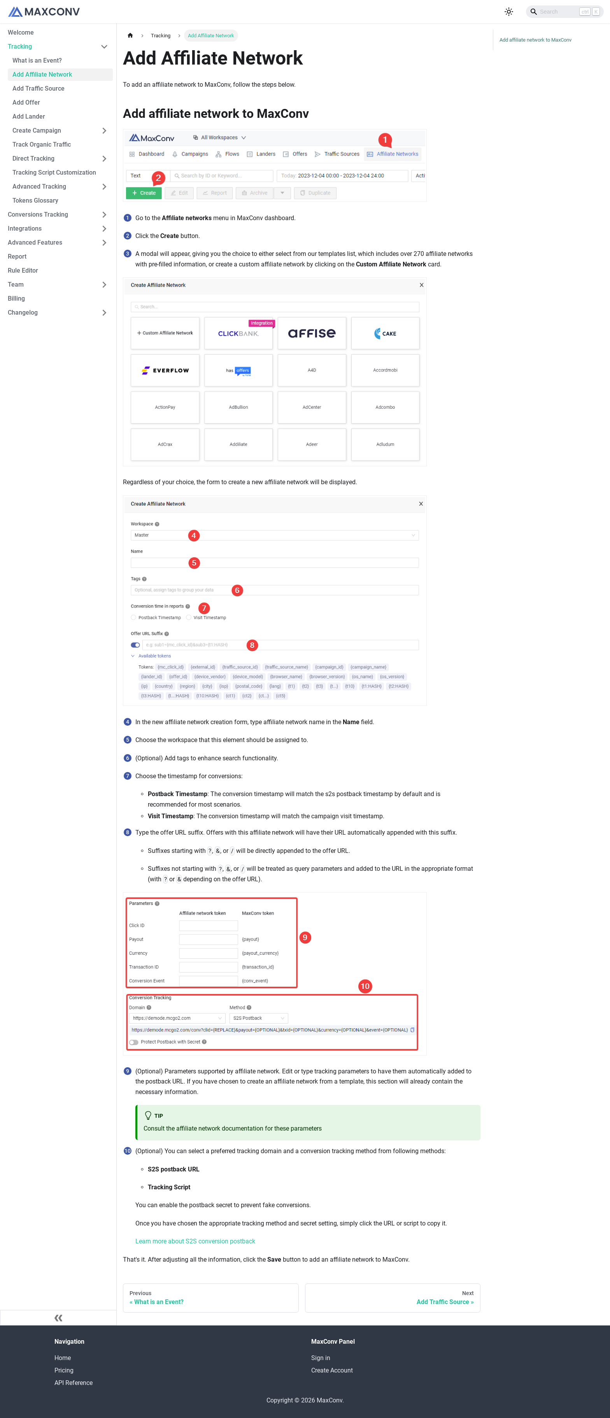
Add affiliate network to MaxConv (535, 40)
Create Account (332, 1370)
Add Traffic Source (38, 88)
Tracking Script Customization (54, 172)
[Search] (565, 11)
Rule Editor (23, 270)
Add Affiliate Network (42, 74)
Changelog (23, 312)
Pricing (64, 1370)
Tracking (20, 46)
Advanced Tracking (39, 186)
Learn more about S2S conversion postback (195, 1241)
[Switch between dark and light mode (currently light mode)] (509, 11)
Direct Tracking (33, 158)
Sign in (320, 1358)
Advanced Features (35, 242)
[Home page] (130, 36)
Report (17, 256)
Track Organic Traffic (41, 144)
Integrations (25, 228)
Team (16, 284)
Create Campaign (36, 130)
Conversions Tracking (38, 214)
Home (62, 1358)
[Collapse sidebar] (58, 1317)
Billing (16, 298)
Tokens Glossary (35, 200)
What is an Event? (37, 60)
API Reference (73, 1382)
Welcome (21, 32)
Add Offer (26, 102)
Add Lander (28, 116)
